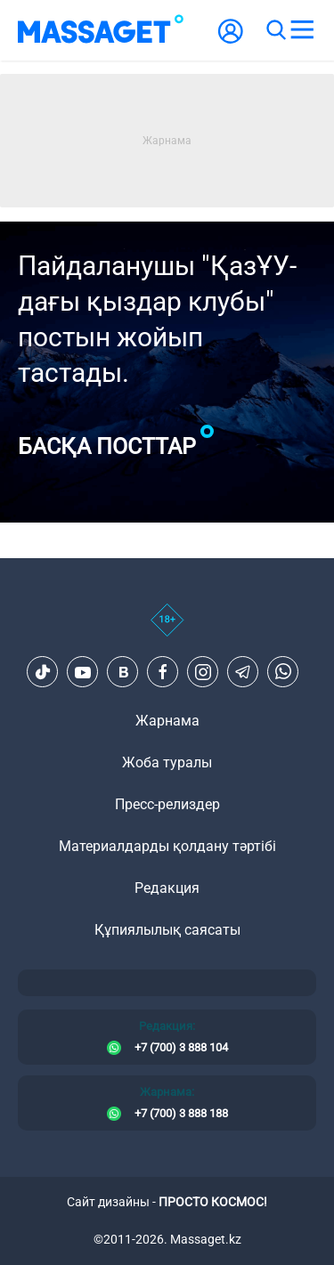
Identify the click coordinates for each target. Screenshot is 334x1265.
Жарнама (167, 720)
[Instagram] (203, 672)
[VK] (123, 672)
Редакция (167, 888)
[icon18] (167, 629)
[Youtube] (83, 672)
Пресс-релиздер (167, 804)
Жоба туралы (167, 762)
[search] (275, 30)
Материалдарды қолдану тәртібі (167, 846)
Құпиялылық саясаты (167, 929)
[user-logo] (230, 40)
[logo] (100, 30)
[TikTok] (43, 672)
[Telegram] (243, 672)
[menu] (302, 30)
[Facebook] (163, 672)
